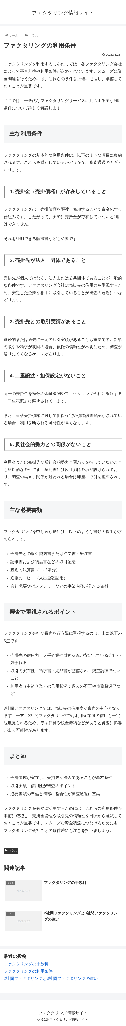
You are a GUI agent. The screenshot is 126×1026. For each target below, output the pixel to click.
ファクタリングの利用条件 (28, 971)
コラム (11, 850)
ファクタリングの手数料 (26, 964)
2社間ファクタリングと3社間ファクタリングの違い (51, 978)
